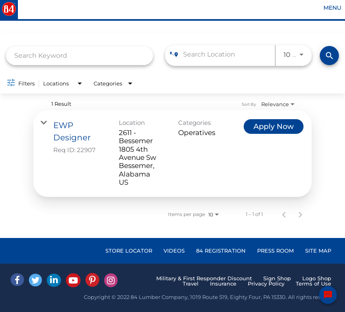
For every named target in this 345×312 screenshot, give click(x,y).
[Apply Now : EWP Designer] (274, 126)
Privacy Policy (266, 283)
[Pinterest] (92, 280)
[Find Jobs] (329, 55)
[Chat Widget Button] (328, 295)
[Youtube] (73, 280)
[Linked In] (54, 280)
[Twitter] (35, 280)
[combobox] (79, 55)
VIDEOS (174, 250)
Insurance (223, 283)
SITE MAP (318, 250)
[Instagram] (111, 280)
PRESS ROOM (275, 250)
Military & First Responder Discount (204, 278)
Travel (191, 283)
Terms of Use (313, 283)
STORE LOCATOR (128, 250)
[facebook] (17, 279)
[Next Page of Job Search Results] (300, 214)
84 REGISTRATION (221, 250)
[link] (172, 153)
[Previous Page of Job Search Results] (284, 214)
